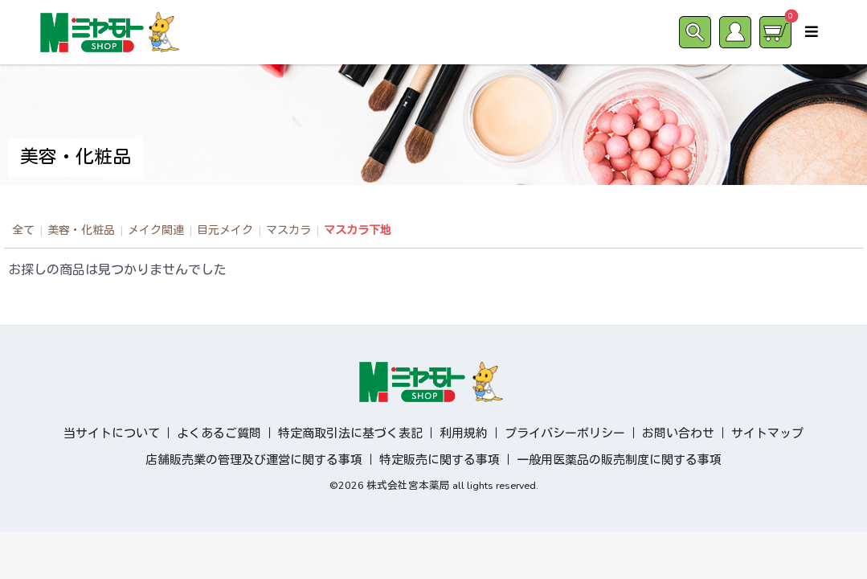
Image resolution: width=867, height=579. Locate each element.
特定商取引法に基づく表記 (350, 433)
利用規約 (464, 433)
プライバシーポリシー (565, 433)
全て (23, 230)
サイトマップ (767, 433)
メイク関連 (156, 230)
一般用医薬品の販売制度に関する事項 (619, 460)
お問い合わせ (678, 433)
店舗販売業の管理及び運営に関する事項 (253, 460)
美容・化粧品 (81, 230)
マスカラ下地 (357, 230)
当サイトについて (111, 433)
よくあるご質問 (219, 433)
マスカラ (288, 230)
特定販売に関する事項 (439, 460)
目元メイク (225, 230)
